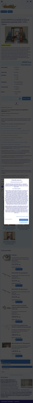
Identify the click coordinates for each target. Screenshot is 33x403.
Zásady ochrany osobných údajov (22, 216)
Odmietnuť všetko (23, 222)
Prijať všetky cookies (23, 219)
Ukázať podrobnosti (8, 219)
